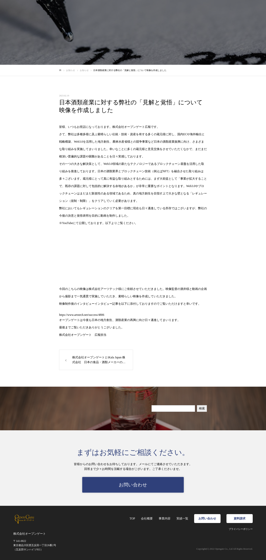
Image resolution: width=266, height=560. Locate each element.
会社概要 (174, 9)
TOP (159, 9)
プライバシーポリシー (241, 529)
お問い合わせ (231, 9)
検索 (202, 408)
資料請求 (254, 9)
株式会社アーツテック (103, 288)
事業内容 (191, 9)
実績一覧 (208, 9)
